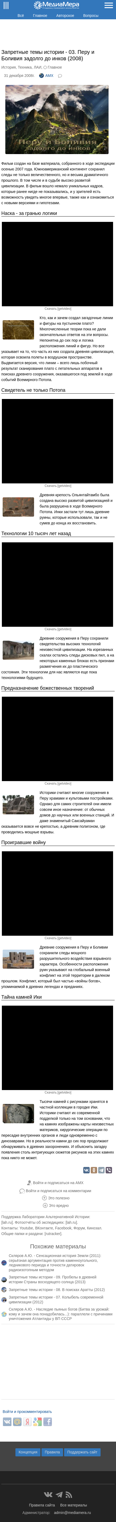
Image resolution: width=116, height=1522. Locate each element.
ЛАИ (38, 67)
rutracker (52, 1234)
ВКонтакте (44, 1228)
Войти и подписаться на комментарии (58, 1191)
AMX (46, 75)
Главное (40, 15)
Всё (21, 15)
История (8, 67)
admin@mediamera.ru (72, 1512)
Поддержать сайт (82, 1452)
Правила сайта (42, 1505)
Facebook (63, 1228)
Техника (25, 67)
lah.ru (7, 1222)
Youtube (26, 1228)
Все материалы (73, 1505)
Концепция (28, 1452)
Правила (52, 1452)
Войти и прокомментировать (27, 1411)
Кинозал (94, 1228)
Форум (79, 1228)
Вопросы (90, 15)
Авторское (65, 15)
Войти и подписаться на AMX (58, 1183)
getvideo (64, 309)
